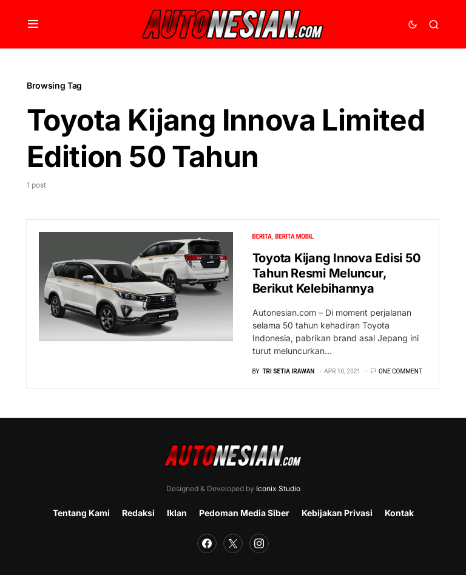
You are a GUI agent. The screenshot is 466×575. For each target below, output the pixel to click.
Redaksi (138, 513)
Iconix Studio (278, 488)
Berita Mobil (294, 236)
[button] (33, 24)
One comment (400, 371)
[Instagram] (259, 543)
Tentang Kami (81, 513)
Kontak (399, 513)
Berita (262, 236)
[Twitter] (233, 543)
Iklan (177, 513)
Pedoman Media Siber (244, 513)
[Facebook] (207, 543)
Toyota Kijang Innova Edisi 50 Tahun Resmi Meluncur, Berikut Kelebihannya (336, 273)
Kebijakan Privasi (337, 513)
